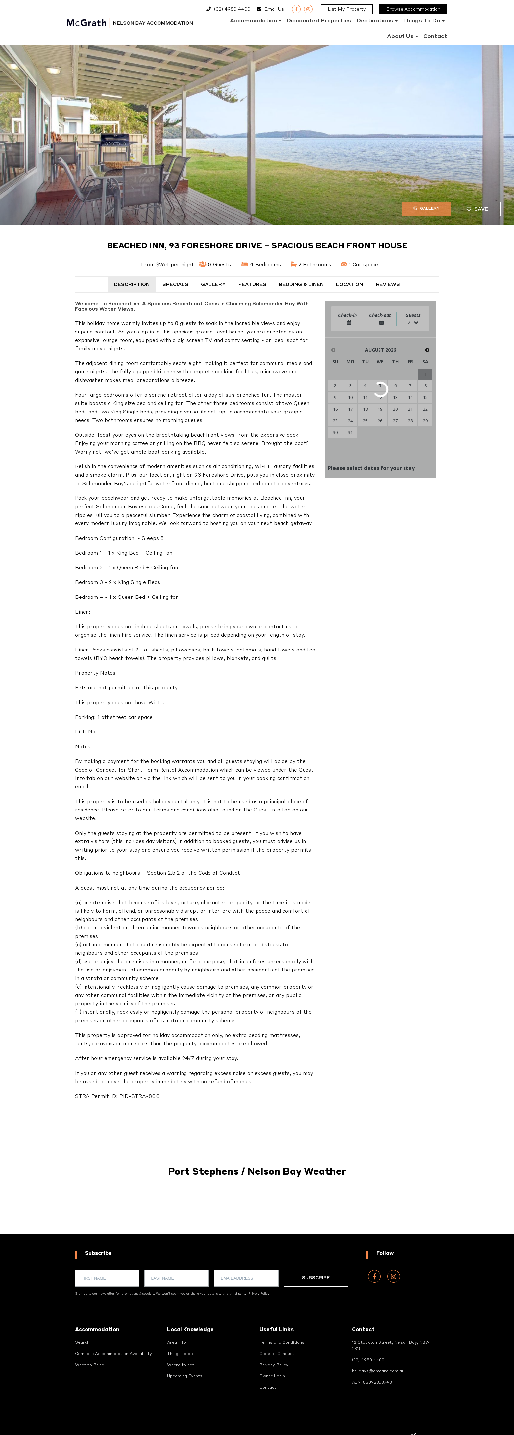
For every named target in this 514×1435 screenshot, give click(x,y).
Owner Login (273, 1378)
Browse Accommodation (413, 9)
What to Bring (90, 1367)
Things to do (421, 21)
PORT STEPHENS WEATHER (257, 1209)
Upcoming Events (186, 1378)
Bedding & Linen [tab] (301, 284)
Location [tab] (349, 284)
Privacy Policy (258, 1293)
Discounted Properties (318, 21)
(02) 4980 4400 (232, 9)
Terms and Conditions (283, 1343)
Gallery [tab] (213, 284)
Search (83, 1343)
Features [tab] (252, 284)
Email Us (274, 9)
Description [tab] (132, 284)
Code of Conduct (277, 1355)
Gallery (421, 209)
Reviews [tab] (388, 284)
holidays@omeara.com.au (380, 1373)
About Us (400, 36)
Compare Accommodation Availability (115, 1355)
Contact (435, 36)
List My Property (347, 9)
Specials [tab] (175, 284)
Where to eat (181, 1367)
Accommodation (253, 21)
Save (477, 209)
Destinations (374, 21)
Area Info (177, 1343)
